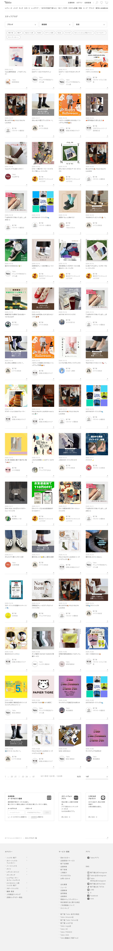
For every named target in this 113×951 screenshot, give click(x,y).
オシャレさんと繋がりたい (84, 33)
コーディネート (14, 37)
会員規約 (34, 817)
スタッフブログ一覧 (31, 838)
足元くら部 (29, 33)
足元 (59, 33)
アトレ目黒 (50, 33)
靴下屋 (11, 33)
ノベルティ (101, 33)
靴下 (19, 33)
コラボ (68, 33)
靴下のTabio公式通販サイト (13, 838)
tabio (39, 33)
